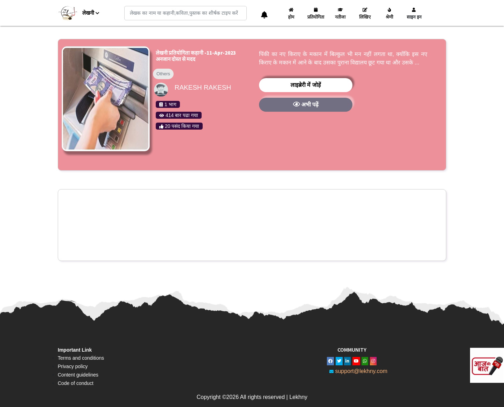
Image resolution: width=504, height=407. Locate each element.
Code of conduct (75, 383)
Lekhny (298, 397)
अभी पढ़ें (306, 104)
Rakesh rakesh (203, 87)
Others (163, 73)
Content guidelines (78, 375)
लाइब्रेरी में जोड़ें (305, 85)
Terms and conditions (81, 358)
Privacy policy (73, 366)
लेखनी (90, 13)
